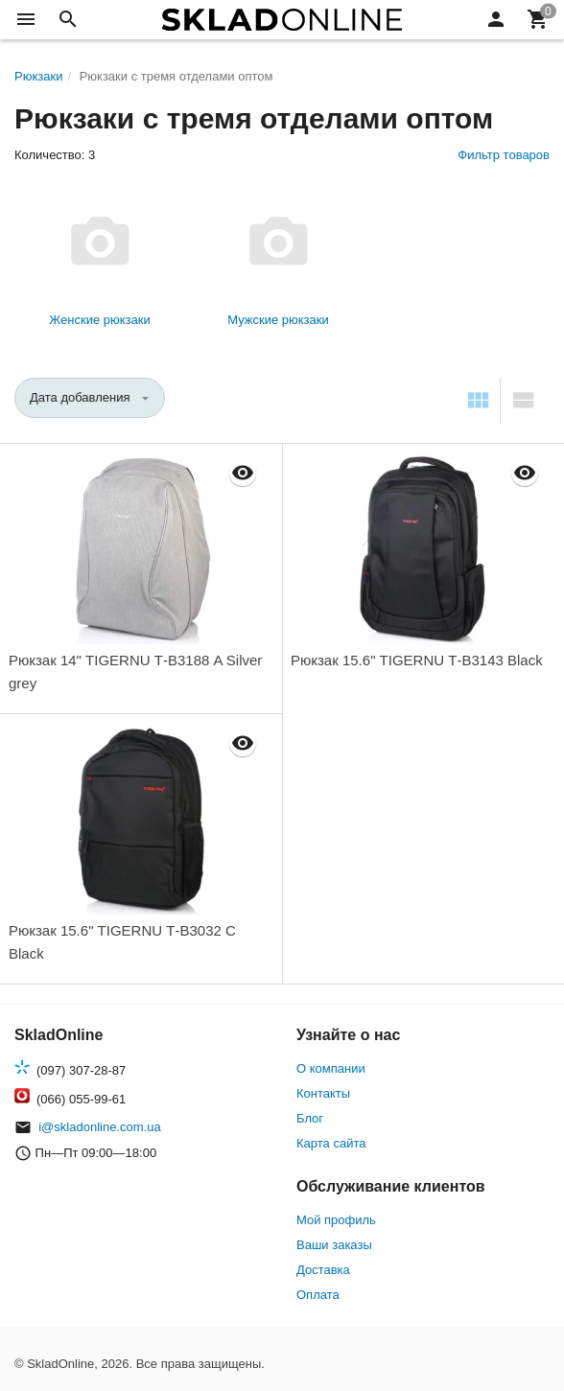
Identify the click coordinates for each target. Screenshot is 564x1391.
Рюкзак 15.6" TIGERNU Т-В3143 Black (417, 660)
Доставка (323, 1270)
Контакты (323, 1093)
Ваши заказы (334, 1245)
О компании (330, 1068)
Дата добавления (80, 397)
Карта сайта (330, 1143)
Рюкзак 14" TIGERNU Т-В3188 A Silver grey (135, 671)
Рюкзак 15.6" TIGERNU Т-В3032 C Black (122, 942)
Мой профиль (336, 1220)
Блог (309, 1118)
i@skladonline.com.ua (99, 1127)
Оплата (318, 1294)
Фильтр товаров (504, 155)
